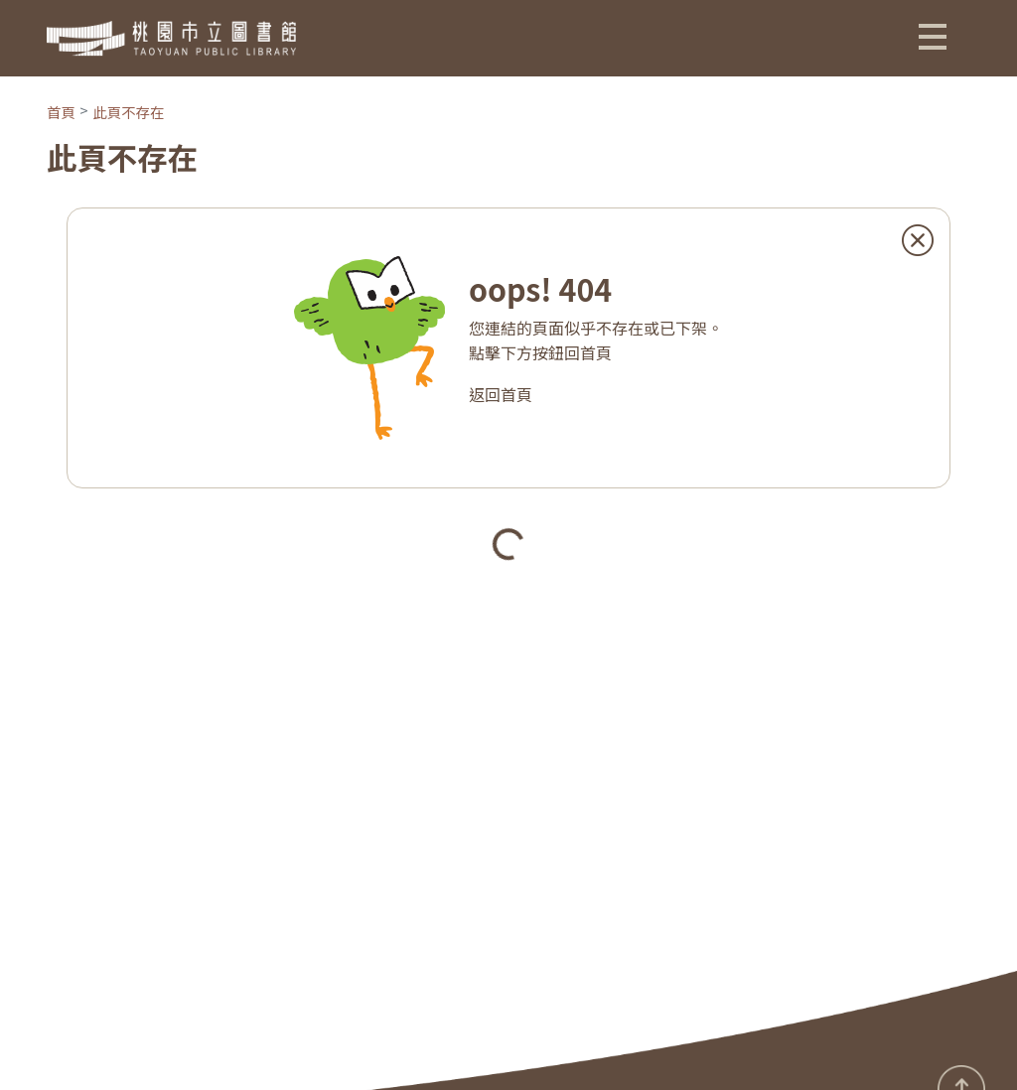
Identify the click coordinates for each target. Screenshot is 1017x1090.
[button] (932, 36)
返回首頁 (500, 394)
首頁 (61, 111)
